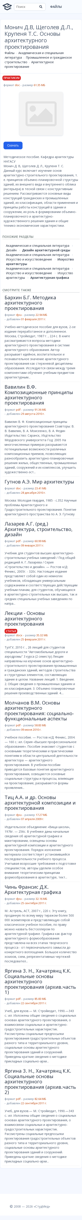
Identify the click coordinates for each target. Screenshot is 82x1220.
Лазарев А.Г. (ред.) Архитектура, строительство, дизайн (39, 529)
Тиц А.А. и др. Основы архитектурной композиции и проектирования (40, 802)
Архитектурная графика (49, 278)
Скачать (13, 145)
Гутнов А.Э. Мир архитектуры (39, 481)
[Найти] (41, 7)
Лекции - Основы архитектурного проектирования (25, 618)
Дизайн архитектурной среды (46, 250)
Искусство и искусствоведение (29, 259)
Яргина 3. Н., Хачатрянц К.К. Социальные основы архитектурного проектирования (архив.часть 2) (40, 1081)
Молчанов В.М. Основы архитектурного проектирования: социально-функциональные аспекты (39, 710)
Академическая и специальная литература (37, 245)
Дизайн (11, 250)
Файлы (56, 7)
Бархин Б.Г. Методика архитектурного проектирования (30, 302)
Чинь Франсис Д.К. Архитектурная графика (33, 889)
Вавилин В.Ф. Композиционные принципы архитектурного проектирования (39, 394)
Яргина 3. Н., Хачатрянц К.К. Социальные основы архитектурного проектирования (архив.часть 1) (40, 981)
